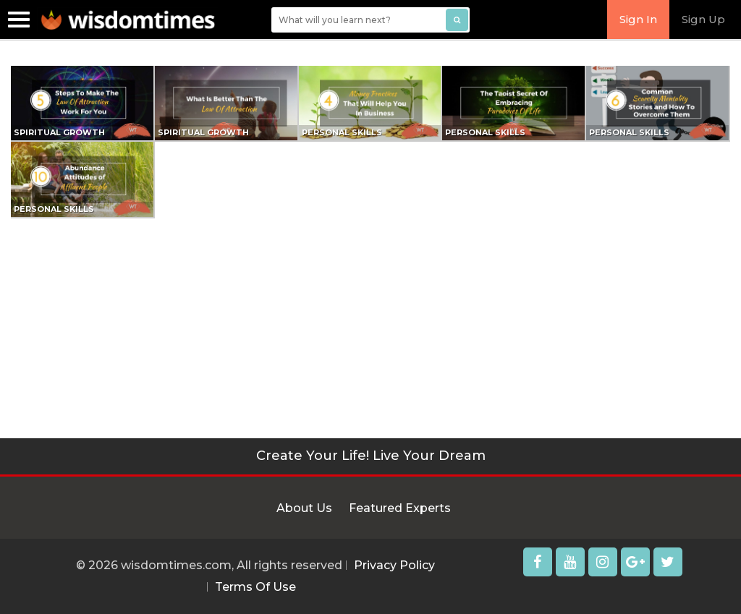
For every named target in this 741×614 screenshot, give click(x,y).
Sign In (638, 19)
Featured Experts (400, 508)
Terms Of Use (255, 587)
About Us (304, 508)
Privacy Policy (394, 565)
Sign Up (703, 19)
